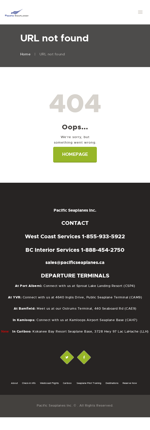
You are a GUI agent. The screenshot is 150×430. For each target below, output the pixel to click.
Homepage (75, 154)
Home (25, 54)
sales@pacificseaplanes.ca (75, 262)
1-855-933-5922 (103, 236)
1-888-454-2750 (103, 250)
